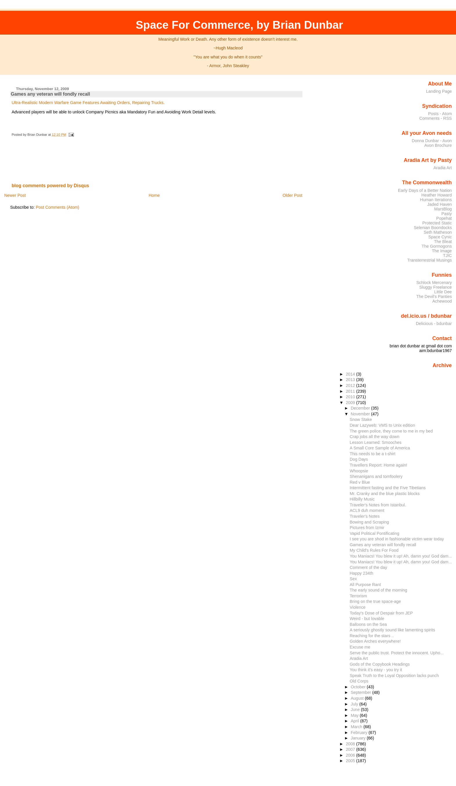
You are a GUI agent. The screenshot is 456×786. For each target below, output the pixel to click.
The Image (442, 251)
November (361, 414)
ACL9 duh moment (367, 510)
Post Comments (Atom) (57, 207)
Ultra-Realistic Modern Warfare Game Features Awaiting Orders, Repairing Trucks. (88, 102)
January (359, 738)
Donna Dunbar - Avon (432, 140)
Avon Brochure (438, 145)
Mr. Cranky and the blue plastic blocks (385, 493)
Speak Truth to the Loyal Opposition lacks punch (394, 675)
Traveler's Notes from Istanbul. (378, 505)
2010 (351, 396)
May (355, 715)
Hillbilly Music (362, 499)
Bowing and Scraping (369, 522)
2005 (351, 760)
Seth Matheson (438, 232)
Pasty (446, 213)
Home (154, 195)
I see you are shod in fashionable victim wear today (397, 539)
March (357, 726)
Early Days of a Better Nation (425, 190)
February (359, 732)
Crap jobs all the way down (374, 436)
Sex (353, 578)
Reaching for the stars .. (372, 635)
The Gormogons (437, 246)
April (355, 721)
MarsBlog (443, 209)
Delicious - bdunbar (434, 323)
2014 (351, 374)
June (356, 709)
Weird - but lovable (367, 618)
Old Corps (359, 681)
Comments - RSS (435, 118)
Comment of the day (368, 567)
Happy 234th (361, 573)
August (358, 698)
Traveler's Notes (365, 516)
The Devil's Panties (434, 296)
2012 (351, 385)
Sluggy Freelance (435, 287)
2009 (351, 402)
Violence (358, 607)
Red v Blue (360, 482)
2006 (351, 755)
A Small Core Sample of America (380, 448)
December (361, 408)
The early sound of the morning (378, 590)
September (361, 692)
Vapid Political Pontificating (374, 533)
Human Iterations (436, 199)
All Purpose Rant (365, 584)
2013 (351, 379)
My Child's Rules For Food (374, 550)
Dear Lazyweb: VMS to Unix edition (382, 425)
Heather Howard (436, 195)
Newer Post (15, 195)
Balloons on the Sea (368, 624)
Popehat (444, 218)
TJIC (447, 255)
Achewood (442, 301)
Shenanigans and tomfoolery (376, 476)
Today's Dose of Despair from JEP (381, 613)
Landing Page (439, 91)
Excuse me (360, 647)
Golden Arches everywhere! (375, 641)
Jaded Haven (439, 204)
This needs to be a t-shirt (372, 453)
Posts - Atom (440, 113)
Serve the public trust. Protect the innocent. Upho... (396, 653)
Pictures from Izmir (367, 527)
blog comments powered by (50, 185)
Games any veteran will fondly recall (50, 94)
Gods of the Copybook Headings (379, 664)
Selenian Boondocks (433, 227)
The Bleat (443, 241)
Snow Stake (361, 419)
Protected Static (437, 223)
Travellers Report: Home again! (378, 465)
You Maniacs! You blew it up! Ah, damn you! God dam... (401, 556)
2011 (351, 391)
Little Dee (443, 292)
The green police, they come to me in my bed (391, 431)
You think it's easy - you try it (376, 669)
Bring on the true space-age (375, 601)
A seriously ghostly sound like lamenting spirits (392, 630)
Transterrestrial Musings (429, 260)
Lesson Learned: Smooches (375, 442)
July (355, 704)
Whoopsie (359, 471)
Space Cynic (440, 237)
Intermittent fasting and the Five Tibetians (387, 487)
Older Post (292, 195)
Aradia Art (443, 167)
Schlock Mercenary (434, 282)
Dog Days (359, 459)
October (359, 687)
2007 (351, 749)
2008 (351, 744)
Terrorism (358, 596)
